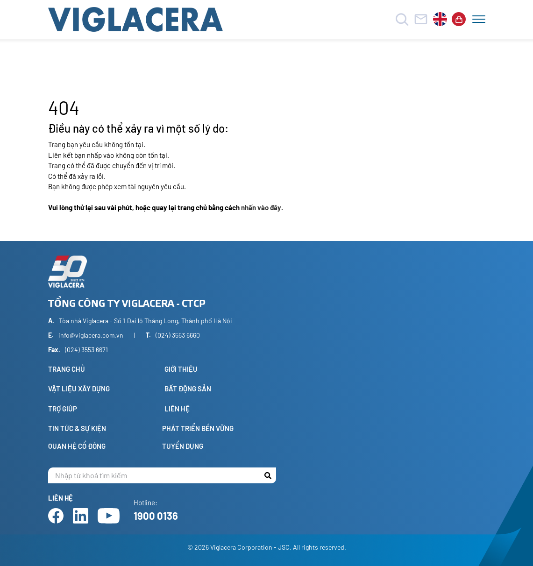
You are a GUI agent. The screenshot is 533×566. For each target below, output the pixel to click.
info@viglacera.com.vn (90, 335)
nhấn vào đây (261, 207)
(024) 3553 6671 (86, 350)
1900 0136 (156, 515)
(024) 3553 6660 (178, 335)
